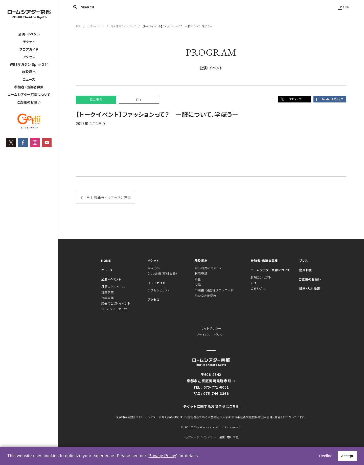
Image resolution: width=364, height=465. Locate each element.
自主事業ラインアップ (123, 26)
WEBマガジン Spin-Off (29, 64)
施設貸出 (29, 71)
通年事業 (107, 297)
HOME (106, 260)
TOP (78, 26)
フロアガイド (28, 49)
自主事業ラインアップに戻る (108, 197)
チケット (29, 41)
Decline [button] (325, 456)
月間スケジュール (113, 286)
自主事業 (107, 292)
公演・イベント (29, 34)
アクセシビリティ (159, 290)
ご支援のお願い (29, 102)
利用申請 (201, 273)
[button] (201, 456)
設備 (198, 284)
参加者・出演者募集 (29, 86)
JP (340, 7)
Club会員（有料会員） (162, 273)
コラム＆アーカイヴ (114, 309)
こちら (234, 406)
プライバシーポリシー (211, 334)
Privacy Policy (162, 456)
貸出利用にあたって (208, 268)
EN (347, 7)
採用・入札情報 (309, 288)
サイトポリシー (211, 328)
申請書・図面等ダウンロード (214, 290)
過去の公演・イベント (115, 303)
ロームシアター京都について (29, 94)
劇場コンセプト (261, 277)
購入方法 (154, 268)
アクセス (29, 56)
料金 (198, 279)
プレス (303, 260)
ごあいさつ (258, 288)
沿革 (254, 283)
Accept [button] (347, 456)
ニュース (28, 79)
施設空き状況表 (206, 295)
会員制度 (305, 270)
